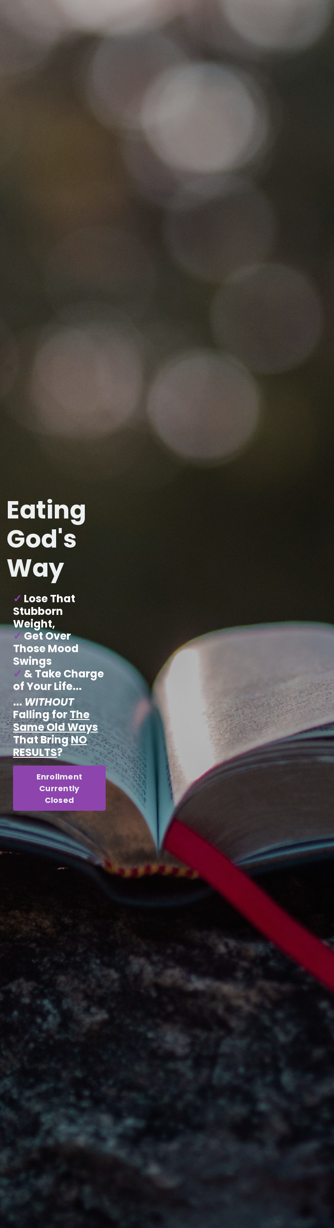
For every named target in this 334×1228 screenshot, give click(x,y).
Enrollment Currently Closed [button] (60, 788)
